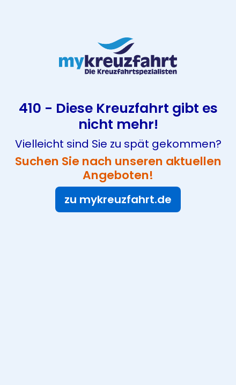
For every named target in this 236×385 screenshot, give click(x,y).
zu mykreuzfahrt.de (118, 199)
